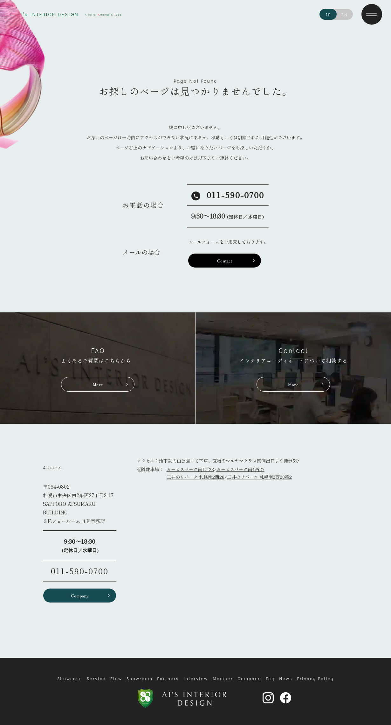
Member (223, 678)
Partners (168, 678)
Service (96, 678)
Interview (195, 678)
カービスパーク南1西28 (190, 469)
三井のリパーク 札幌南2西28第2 (259, 477)
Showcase (69, 678)
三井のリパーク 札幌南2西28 (195, 477)
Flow (116, 678)
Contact (224, 260)
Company (80, 595)
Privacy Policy (315, 678)
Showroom (140, 678)
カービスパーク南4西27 (240, 469)
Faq (270, 678)
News (285, 678)
